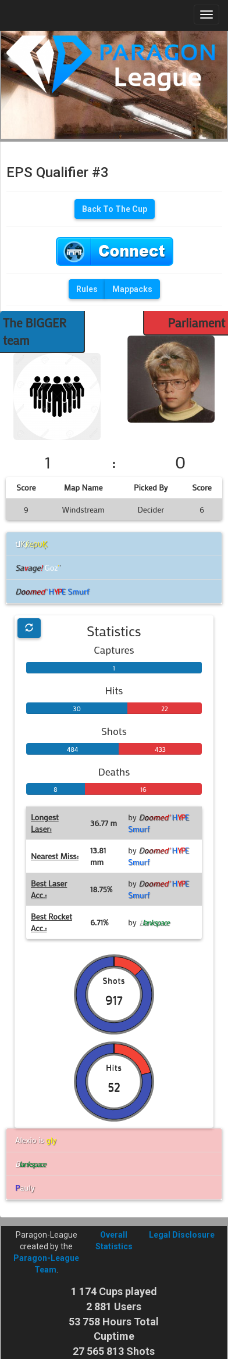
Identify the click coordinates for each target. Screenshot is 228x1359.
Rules (87, 289)
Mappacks (132, 289)
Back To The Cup (114, 209)
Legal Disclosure (182, 1234)
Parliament (196, 323)
